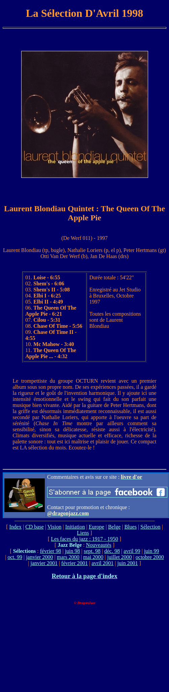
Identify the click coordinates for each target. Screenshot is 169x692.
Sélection (150, 527)
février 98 (50, 551)
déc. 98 (112, 551)
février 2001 (74, 563)
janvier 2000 (39, 557)
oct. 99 (14, 557)
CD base (34, 527)
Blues (130, 527)
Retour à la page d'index (84, 575)
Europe (96, 527)
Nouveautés (98, 545)
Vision (54, 527)
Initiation (75, 527)
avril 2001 (102, 563)
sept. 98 (92, 551)
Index (15, 527)
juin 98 (72, 551)
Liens (83, 533)
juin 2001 (127, 563)
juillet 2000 (119, 557)
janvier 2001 (43, 563)
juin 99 (151, 551)
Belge (114, 527)
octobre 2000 (150, 557)
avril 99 (132, 551)
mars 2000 (68, 557)
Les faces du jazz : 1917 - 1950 (84, 539)
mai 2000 (93, 557)
